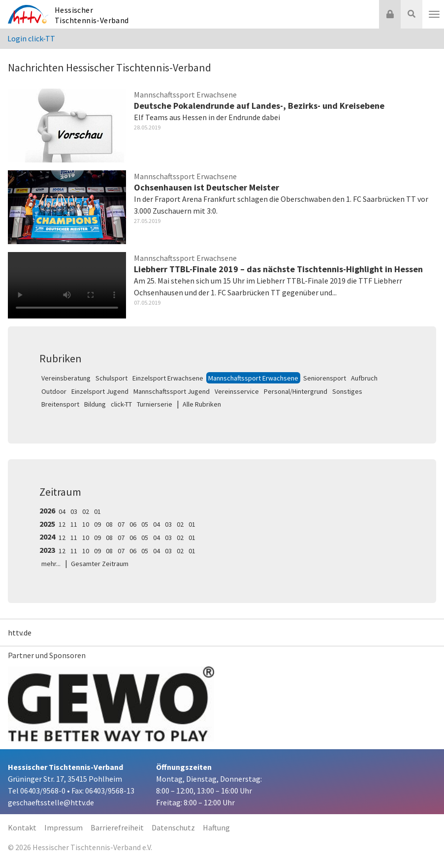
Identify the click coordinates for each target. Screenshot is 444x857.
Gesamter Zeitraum (99, 563)
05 (144, 524)
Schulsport (111, 378)
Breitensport (60, 404)
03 (73, 511)
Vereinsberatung (66, 378)
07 (121, 524)
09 (97, 524)
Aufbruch (364, 378)
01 (97, 511)
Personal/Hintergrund (295, 391)
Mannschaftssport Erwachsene (253, 378)
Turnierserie (154, 404)
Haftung (216, 827)
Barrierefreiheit (117, 827)
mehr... (51, 563)
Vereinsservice (237, 391)
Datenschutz (173, 827)
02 (85, 511)
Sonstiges (347, 391)
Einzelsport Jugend (99, 391)
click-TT (121, 404)
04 (62, 511)
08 (109, 524)
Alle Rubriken (202, 404)
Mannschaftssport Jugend (171, 391)
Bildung (95, 404)
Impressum (63, 827)
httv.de (20, 632)
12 (62, 524)
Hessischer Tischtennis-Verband (92, 15)
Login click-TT (31, 38)
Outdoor (53, 391)
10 (85, 524)
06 (132, 524)
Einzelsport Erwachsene (167, 378)
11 (73, 524)
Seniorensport (324, 378)
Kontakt (22, 827)
